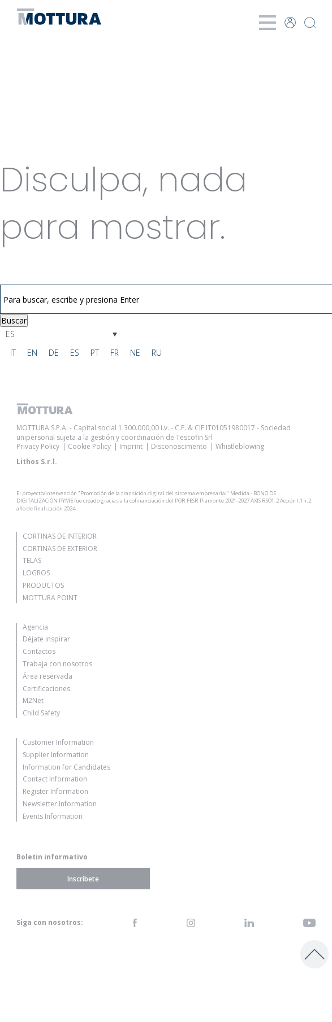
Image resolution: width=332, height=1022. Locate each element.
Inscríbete (83, 879)
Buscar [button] (14, 320)
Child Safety (41, 713)
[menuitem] (61, 334)
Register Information (55, 791)
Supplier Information (56, 754)
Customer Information (58, 742)
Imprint (131, 446)
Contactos (39, 651)
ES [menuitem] (10, 334)
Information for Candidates (66, 767)
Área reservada (47, 676)
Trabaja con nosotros (57, 664)
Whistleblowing (239, 446)
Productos (43, 585)
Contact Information (55, 779)
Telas (32, 560)
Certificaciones (46, 688)
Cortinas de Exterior (60, 548)
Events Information (53, 816)
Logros (36, 573)
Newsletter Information (60, 804)
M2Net (33, 700)
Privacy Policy (37, 446)
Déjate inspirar (46, 639)
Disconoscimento (179, 446)
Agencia (35, 627)
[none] (61, 334)
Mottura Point (50, 597)
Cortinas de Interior (60, 536)
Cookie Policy (89, 446)
